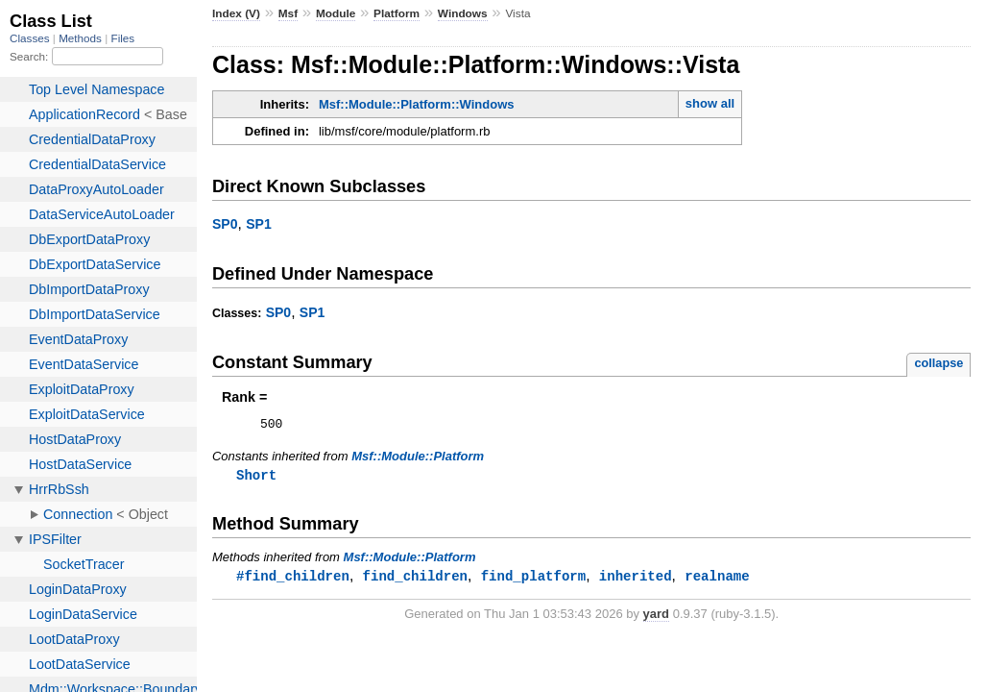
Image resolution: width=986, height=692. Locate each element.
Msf (288, 13)
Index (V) (236, 13)
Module (335, 13)
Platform (396, 13)
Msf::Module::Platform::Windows (417, 104)
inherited (635, 580)
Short (256, 478)
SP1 (259, 224)
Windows (463, 13)
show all (709, 103)
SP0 (225, 224)
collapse (938, 363)
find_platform (533, 580)
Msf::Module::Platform (417, 459)
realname (717, 580)
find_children (415, 580)
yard (656, 618)
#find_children (292, 580)
